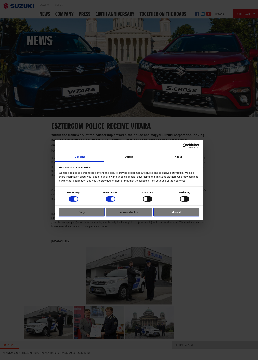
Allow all (176, 212)
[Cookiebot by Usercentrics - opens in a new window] (185, 146)
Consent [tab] (80, 156)
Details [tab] (129, 156)
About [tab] (178, 156)
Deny (82, 212)
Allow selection (129, 212)
